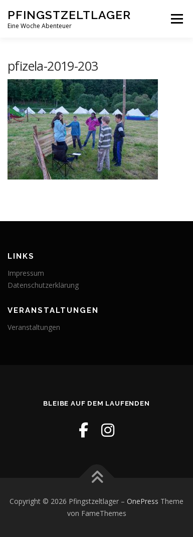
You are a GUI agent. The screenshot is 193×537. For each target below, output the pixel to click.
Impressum (26, 273)
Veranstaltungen (34, 327)
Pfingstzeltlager (69, 15)
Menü (176, 19)
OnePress (142, 501)
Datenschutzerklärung (43, 285)
